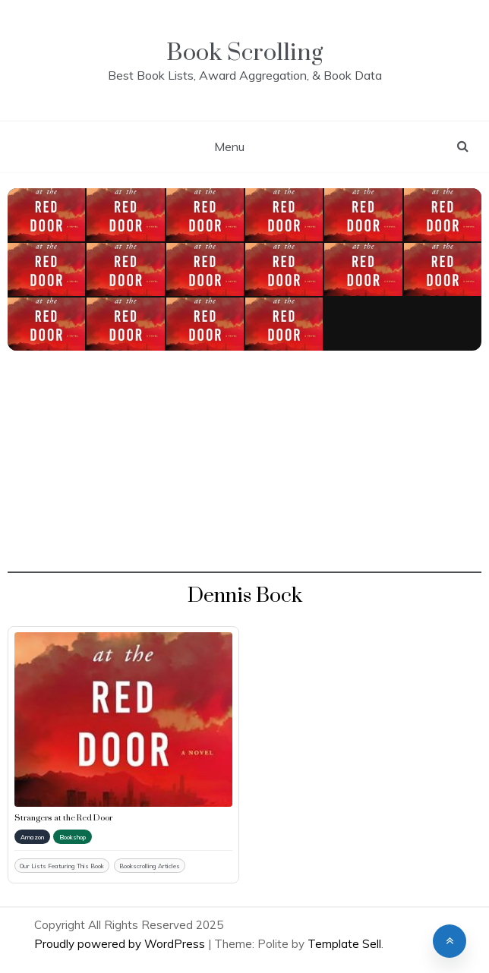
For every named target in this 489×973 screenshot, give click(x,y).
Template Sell (344, 944)
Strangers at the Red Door (63, 818)
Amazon (32, 837)
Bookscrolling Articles (149, 866)
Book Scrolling (244, 53)
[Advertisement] (244, 467)
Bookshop (72, 837)
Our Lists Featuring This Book (62, 866)
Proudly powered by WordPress (121, 944)
